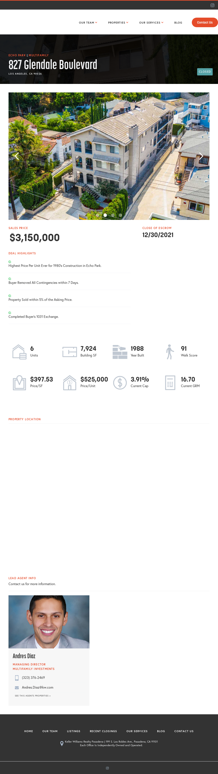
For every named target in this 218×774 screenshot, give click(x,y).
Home (28, 731)
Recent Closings (103, 731)
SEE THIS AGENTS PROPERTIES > (33, 696)
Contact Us (205, 22)
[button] (87, 22)
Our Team (50, 731)
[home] (18, 22)
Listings (73, 731)
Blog (161, 731)
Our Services (137, 731)
